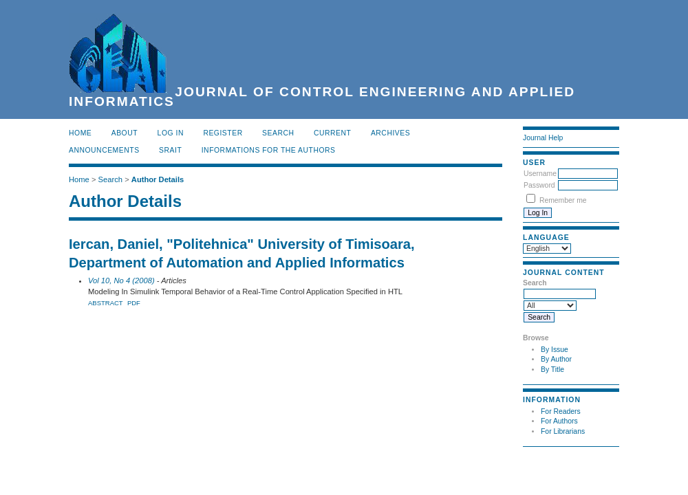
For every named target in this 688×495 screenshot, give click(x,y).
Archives (390, 133)
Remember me (563, 200)
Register (222, 133)
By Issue (554, 349)
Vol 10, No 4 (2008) (121, 280)
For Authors (559, 421)
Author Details (157, 179)
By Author (556, 359)
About (124, 133)
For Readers (561, 411)
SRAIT (170, 150)
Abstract (105, 303)
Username (540, 173)
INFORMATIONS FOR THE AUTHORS (269, 150)
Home (80, 133)
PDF (133, 303)
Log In (171, 133)
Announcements (104, 150)
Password (539, 185)
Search (278, 133)
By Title (552, 369)
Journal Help (543, 138)
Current (332, 133)
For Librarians (563, 431)
